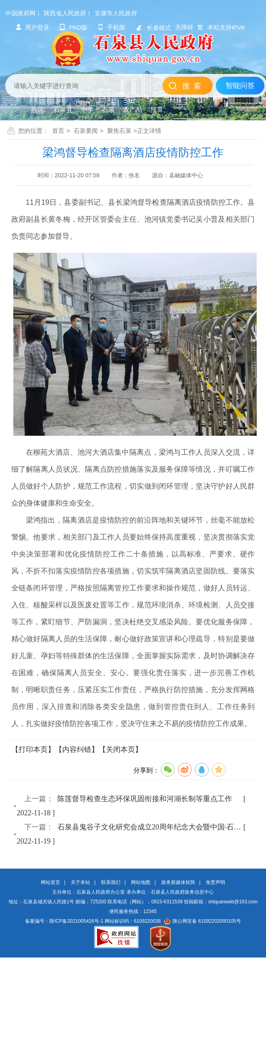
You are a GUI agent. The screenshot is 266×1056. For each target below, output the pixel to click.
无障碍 (184, 27)
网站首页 (50, 882)
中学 (87, 109)
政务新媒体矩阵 (178, 882)
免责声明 (215, 882)
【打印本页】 (33, 749)
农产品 (132, 109)
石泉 (108, 109)
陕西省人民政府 (65, 13)
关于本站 (80, 882)
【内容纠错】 (77, 749)
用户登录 (32, 27)
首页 (58, 130)
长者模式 (153, 27)
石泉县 (63, 109)
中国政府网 (20, 13)
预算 (156, 109)
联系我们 (110, 882)
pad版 (73, 27)
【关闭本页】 (120, 749)
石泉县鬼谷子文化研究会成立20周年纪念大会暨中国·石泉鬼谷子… (150, 827)
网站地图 (140, 882)
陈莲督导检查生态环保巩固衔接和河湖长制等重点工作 (144, 799)
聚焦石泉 (119, 130)
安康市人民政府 (116, 13)
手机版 (111, 27)
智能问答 (240, 86)
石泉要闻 (86, 130)
